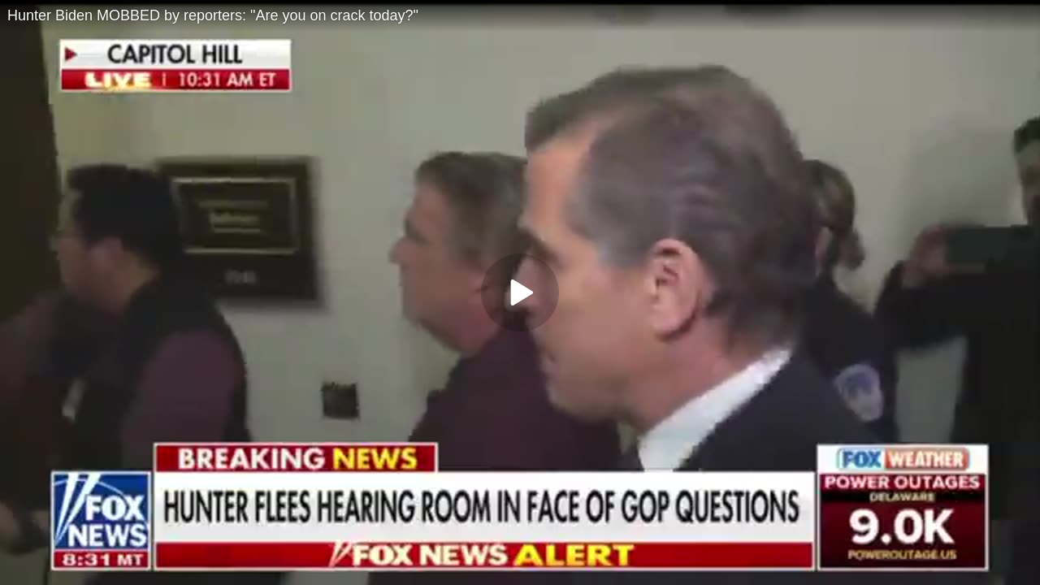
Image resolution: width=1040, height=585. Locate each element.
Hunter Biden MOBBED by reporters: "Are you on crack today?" (212, 15)
